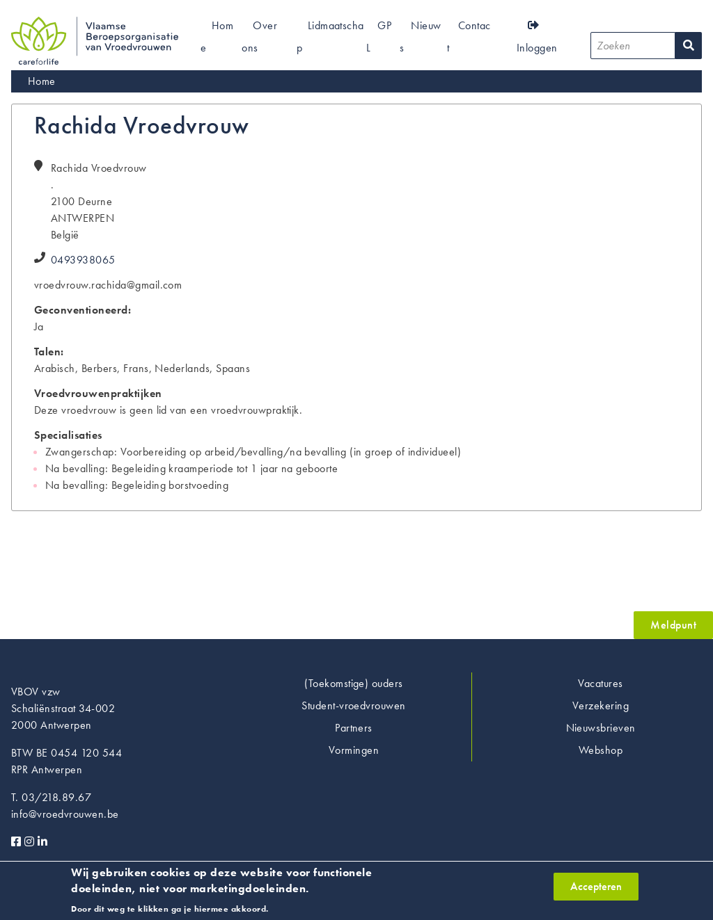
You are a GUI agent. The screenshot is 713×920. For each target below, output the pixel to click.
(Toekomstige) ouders (353, 683)
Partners (354, 727)
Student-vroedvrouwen (353, 705)
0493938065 (83, 259)
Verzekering (600, 705)
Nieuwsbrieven (601, 727)
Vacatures (600, 683)
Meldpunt (673, 625)
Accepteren (596, 889)
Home (42, 81)
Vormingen (354, 750)
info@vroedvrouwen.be (65, 814)
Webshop (600, 750)
